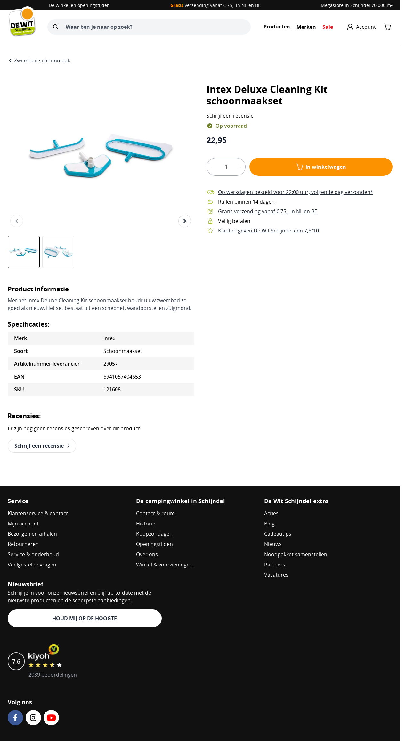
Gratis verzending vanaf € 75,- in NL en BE (267, 211)
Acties (271, 513)
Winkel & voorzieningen (164, 564)
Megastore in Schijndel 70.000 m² (357, 5)
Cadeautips (277, 533)
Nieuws (273, 544)
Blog (269, 523)
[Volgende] (184, 221)
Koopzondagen (154, 533)
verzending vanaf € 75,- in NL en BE (215, 5)
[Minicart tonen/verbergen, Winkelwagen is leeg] (387, 27)
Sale (327, 26)
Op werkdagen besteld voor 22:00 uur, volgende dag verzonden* (295, 192)
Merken (306, 26)
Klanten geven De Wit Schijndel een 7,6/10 (268, 230)
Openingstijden (154, 544)
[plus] (238, 166)
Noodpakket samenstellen (295, 554)
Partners (274, 564)
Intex (219, 89)
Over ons (147, 554)
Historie (145, 523)
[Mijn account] (361, 27)
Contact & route (155, 513)
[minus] (213, 166)
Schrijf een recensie (230, 115)
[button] (230, 115)
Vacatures (276, 574)
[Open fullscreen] (101, 157)
